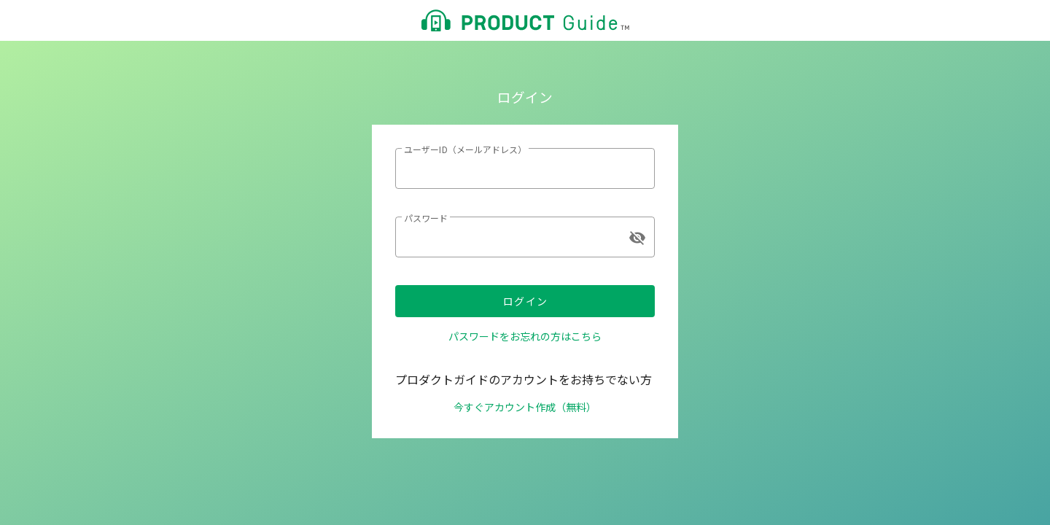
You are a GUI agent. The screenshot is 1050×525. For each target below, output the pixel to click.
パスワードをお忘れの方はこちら (525, 336)
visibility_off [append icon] (637, 237)
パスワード (426, 217)
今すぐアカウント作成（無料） (525, 407)
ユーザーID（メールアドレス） (465, 149)
